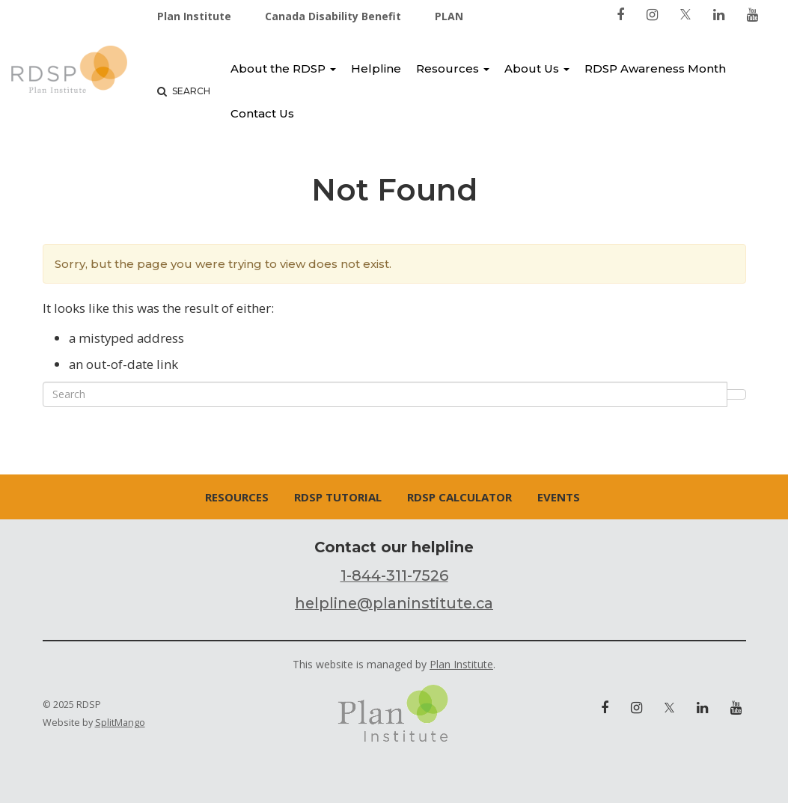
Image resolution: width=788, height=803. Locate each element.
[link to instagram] (652, 14)
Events (558, 496)
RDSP (69, 72)
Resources (452, 68)
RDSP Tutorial (338, 496)
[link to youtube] (752, 14)
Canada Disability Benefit (333, 16)
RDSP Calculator (459, 496)
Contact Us (262, 113)
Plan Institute (194, 16)
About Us (536, 68)
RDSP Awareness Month (655, 68)
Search (183, 91)
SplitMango (120, 722)
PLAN (449, 16)
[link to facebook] (620, 14)
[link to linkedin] (718, 14)
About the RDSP (283, 68)
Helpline (376, 68)
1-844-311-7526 (394, 575)
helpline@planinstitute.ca (394, 603)
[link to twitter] (685, 14)
